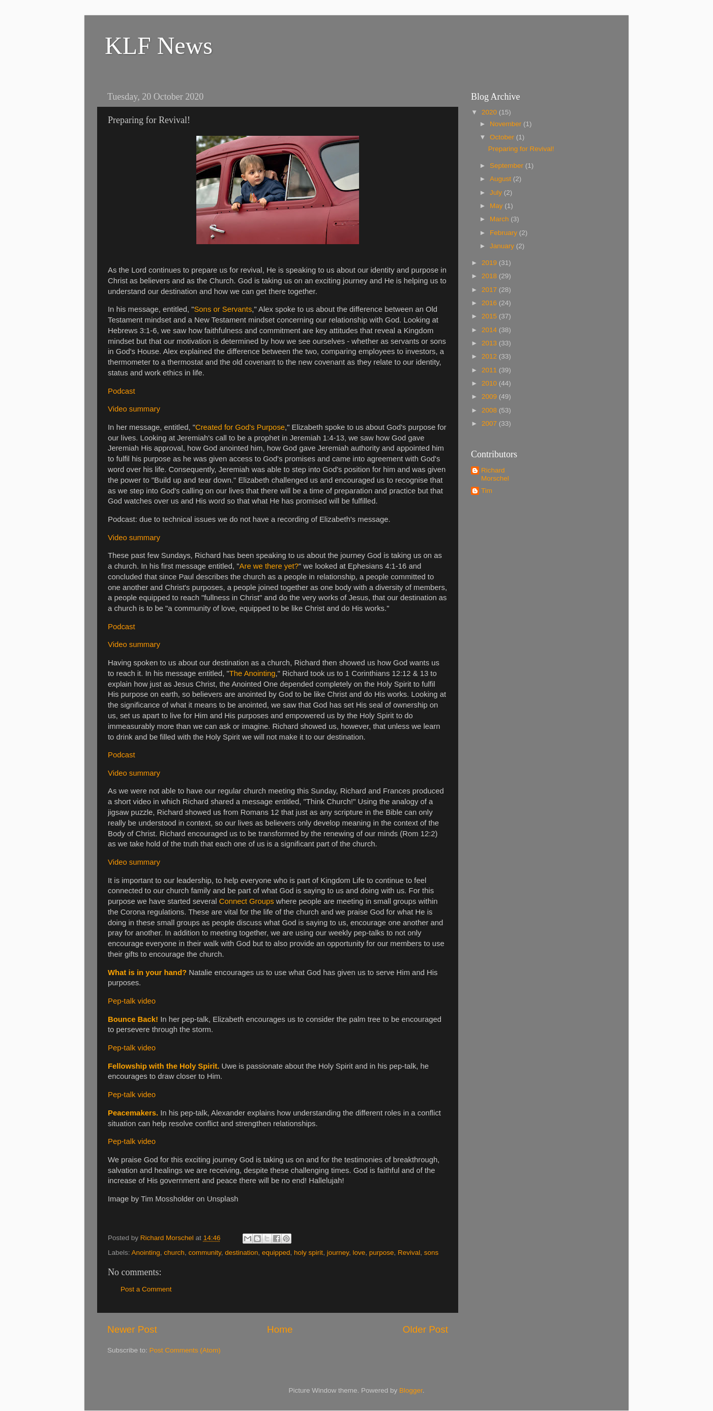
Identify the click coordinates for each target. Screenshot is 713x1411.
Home (279, 1329)
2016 (490, 303)
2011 (490, 370)
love (358, 1252)
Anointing (146, 1252)
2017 (490, 289)
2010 (490, 383)
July (497, 192)
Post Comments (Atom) (185, 1350)
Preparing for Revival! (521, 149)
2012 (490, 356)
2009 (490, 396)
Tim (486, 490)
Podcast (121, 391)
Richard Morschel (495, 474)
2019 (490, 263)
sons (431, 1252)
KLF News (159, 45)
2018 (490, 276)
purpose (381, 1252)
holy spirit (308, 1252)
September (507, 165)
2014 (490, 330)
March (500, 219)
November (506, 124)
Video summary (134, 409)
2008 (490, 410)
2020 (490, 112)
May (497, 206)
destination (241, 1252)
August (501, 179)
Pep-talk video (132, 1001)
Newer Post (132, 1329)
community (204, 1252)
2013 (490, 343)
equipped (276, 1252)
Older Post (425, 1329)
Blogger (411, 1390)
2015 (490, 316)
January (503, 246)
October (503, 137)
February (504, 233)
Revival (409, 1252)
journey (338, 1252)
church (174, 1252)
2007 (490, 423)
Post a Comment (146, 1289)
